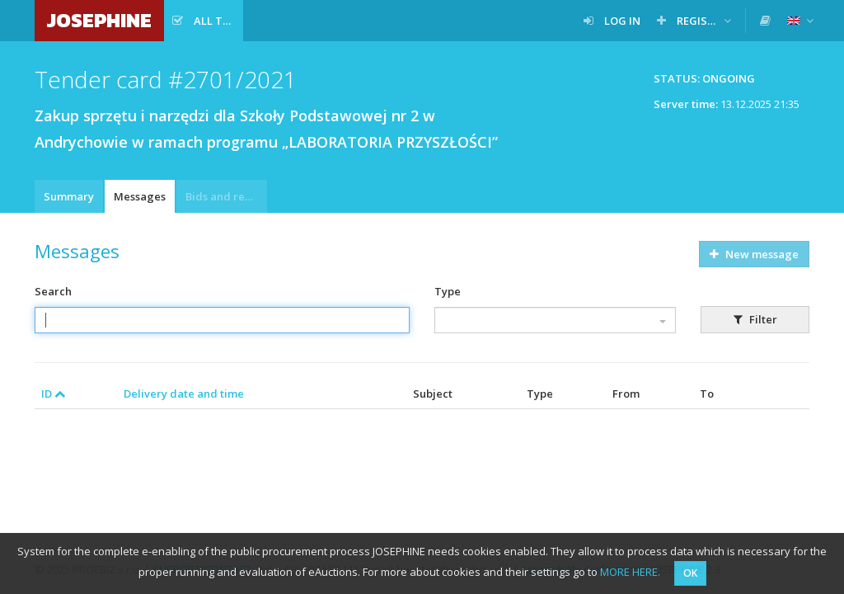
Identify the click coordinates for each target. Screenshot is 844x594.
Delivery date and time (184, 393)
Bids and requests (226, 196)
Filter (755, 319)
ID (53, 393)
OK (690, 573)
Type (447, 291)
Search (53, 291)
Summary (69, 196)
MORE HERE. (630, 571)
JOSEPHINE (99, 20)
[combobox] (555, 320)
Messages (140, 196)
